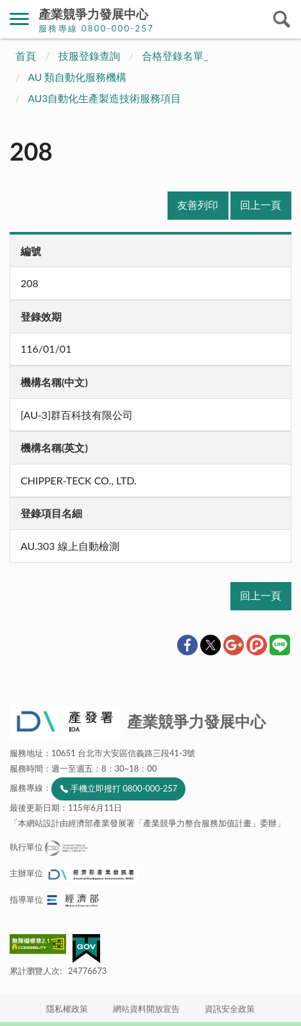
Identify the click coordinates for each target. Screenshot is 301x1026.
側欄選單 (19, 19)
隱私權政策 (67, 1009)
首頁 (25, 56)
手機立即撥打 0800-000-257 (124, 788)
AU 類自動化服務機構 (77, 77)
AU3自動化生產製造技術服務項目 (105, 98)
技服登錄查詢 (89, 56)
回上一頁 (260, 205)
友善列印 (197, 205)
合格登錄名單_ (175, 56)
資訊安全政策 (230, 1009)
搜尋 (281, 19)
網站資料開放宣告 (146, 1009)
